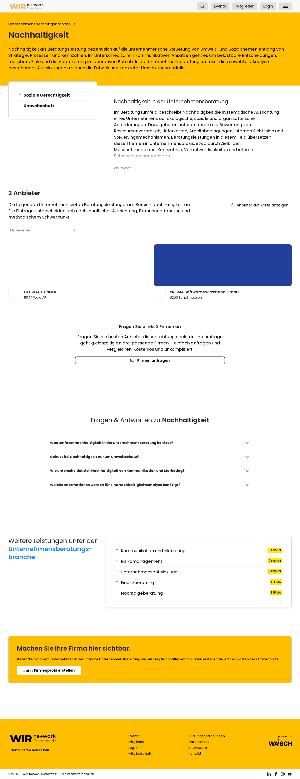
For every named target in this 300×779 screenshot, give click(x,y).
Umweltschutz (36, 106)
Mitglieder (245, 6)
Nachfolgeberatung (198, 593)
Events (220, 6)
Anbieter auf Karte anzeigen (259, 205)
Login (268, 6)
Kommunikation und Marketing (198, 551)
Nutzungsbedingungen (206, 740)
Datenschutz (198, 746)
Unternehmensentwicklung (198, 572)
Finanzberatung (198, 582)
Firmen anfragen (150, 360)
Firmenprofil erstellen (49, 670)
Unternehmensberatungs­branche (50, 553)
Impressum (197, 751)
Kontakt (194, 757)
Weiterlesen (126, 168)
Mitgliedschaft (140, 757)
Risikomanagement (198, 561)
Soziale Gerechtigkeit (44, 95)
